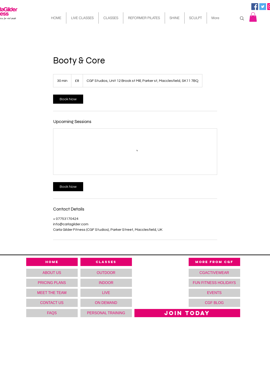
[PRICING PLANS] (52, 283)
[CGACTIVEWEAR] (214, 273)
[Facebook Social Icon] (254, 6)
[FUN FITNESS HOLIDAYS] (214, 283)
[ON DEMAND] (106, 303)
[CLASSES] (106, 262)
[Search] (242, 18)
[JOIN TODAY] (187, 313)
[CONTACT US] (52, 303)
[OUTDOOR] (106, 273)
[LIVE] (106, 293)
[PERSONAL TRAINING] (106, 313)
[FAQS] (52, 313)
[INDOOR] (106, 283)
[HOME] (52, 262)
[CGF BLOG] (214, 303)
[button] (253, 17)
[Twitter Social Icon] (262, 6)
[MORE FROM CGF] (214, 262)
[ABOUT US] (52, 273)
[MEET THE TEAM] (52, 293)
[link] (68, 99)
